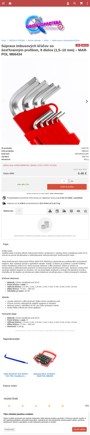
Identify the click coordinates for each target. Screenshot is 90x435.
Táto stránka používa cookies (18, 414)
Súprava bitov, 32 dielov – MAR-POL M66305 (45, 375)
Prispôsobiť (9, 429)
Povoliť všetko (79, 429)
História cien (8, 211)
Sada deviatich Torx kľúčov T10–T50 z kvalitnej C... (16, 375)
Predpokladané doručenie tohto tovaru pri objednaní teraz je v (45, 198)
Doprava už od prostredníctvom (33, 203)
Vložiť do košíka (67, 187)
